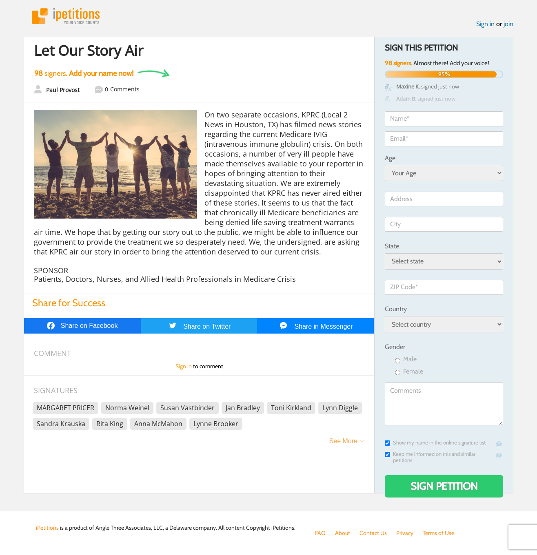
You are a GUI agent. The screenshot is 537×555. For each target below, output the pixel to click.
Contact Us (373, 533)
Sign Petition (444, 486)
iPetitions (66, 16)
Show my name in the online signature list (435, 443)
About (342, 533)
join (508, 24)
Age (390, 158)
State (392, 246)
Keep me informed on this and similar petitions (430, 457)
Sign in (485, 24)
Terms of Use (438, 533)
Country (396, 309)
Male (406, 359)
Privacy (404, 533)
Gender (395, 347)
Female (409, 371)
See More (343, 441)
